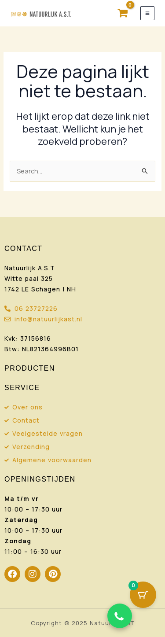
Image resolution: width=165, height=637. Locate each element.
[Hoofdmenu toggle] (147, 13)
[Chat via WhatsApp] (119, 616)
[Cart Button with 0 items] (143, 595)
